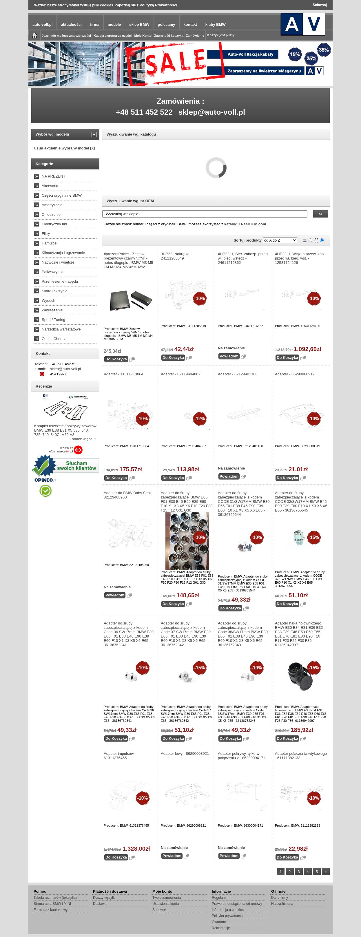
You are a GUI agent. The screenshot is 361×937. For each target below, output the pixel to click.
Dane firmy (279, 898)
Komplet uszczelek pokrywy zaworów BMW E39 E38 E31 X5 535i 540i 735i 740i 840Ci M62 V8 (65, 430)
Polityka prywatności (227, 916)
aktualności (71, 24)
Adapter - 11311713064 (123, 374)
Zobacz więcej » (83, 439)
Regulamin (220, 898)
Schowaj (320, 5)
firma (94, 24)
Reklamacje (221, 928)
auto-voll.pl (42, 24)
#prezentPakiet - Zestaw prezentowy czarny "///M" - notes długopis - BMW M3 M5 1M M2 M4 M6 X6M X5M (128, 260)
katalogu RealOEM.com (245, 224)
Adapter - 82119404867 (180, 374)
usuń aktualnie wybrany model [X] (64, 148)
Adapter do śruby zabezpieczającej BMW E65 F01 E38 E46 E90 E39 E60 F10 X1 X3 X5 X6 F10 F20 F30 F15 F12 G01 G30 (187, 501)
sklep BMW (139, 24)
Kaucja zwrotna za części (113, 35)
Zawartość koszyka (168, 35)
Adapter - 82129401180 (238, 374)
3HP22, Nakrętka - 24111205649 (176, 256)
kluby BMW (215, 24)
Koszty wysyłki (104, 898)
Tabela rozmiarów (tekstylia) (55, 898)
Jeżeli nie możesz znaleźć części (66, 35)
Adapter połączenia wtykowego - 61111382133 (301, 755)
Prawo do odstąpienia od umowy (237, 904)
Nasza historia (282, 904)
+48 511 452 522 (144, 112)
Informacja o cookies (228, 910)
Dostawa (100, 904)
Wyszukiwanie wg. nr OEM (130, 201)
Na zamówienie (231, 348)
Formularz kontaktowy (51, 910)
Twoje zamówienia (166, 898)
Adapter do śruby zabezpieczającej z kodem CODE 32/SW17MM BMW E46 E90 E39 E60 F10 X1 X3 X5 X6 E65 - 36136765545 (301, 501)
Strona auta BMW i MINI (52, 904)
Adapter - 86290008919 (295, 374)
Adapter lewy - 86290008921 (185, 753)
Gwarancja (220, 922)
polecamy (166, 24)
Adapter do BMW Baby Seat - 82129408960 (128, 495)
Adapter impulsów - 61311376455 (120, 755)
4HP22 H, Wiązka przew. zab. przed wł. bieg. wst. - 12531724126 (300, 258)
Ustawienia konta (165, 904)
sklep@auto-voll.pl (211, 112)
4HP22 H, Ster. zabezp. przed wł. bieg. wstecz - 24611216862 (243, 258)
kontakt (190, 24)
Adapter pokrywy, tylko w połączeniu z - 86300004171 (241, 755)
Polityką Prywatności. (159, 5)
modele (114, 24)
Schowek (159, 910)
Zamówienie (195, 35)
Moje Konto (143, 35)
